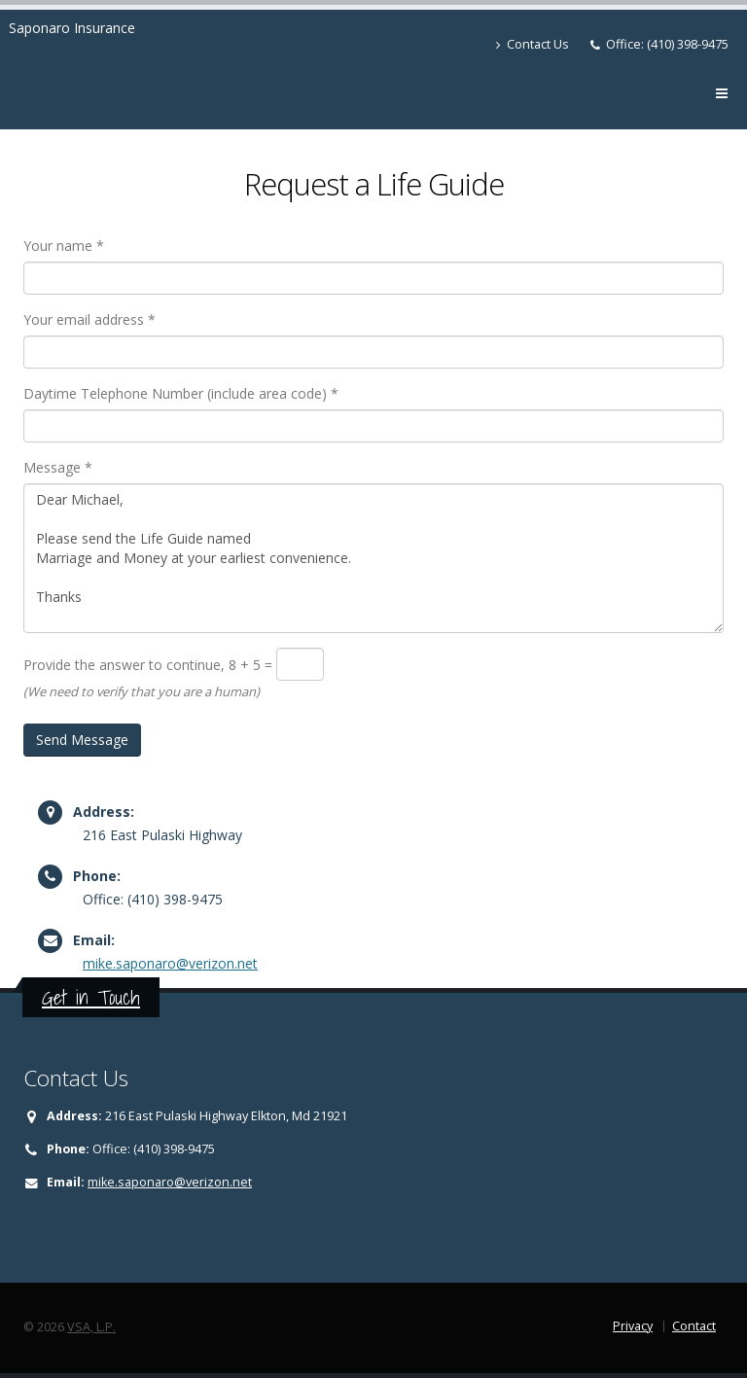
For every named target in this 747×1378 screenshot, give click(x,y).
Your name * (63, 245)
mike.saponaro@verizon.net (170, 963)
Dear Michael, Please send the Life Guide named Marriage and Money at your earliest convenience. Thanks (373, 558)
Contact (694, 1326)
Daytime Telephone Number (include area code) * (180, 393)
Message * (57, 467)
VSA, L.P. (91, 1327)
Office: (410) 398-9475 (667, 44)
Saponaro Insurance (72, 27)
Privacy (633, 1326)
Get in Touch (91, 997)
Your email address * (89, 319)
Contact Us (532, 44)
